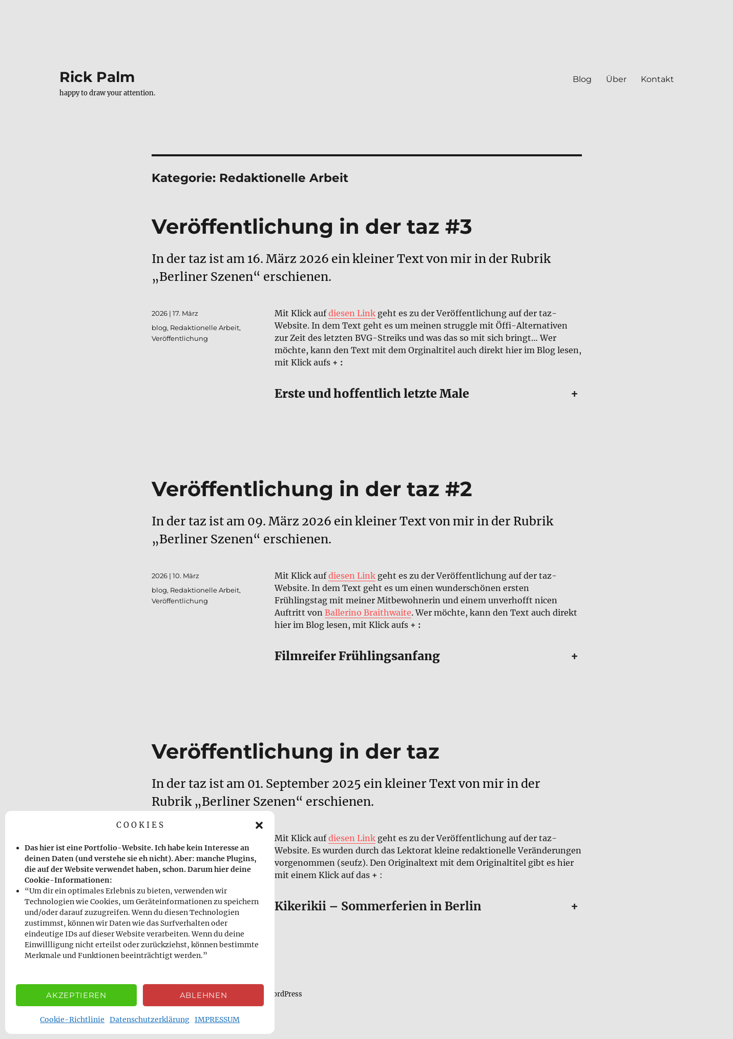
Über (616, 79)
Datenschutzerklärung (150, 1019)
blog (159, 327)
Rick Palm (97, 77)
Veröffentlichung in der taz (295, 751)
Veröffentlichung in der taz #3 (312, 226)
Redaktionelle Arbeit (204, 327)
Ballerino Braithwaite (368, 612)
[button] (259, 825)
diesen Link (351, 313)
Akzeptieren (76, 995)
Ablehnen (203, 995)
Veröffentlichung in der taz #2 (312, 488)
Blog (582, 79)
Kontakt (657, 79)
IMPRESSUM (217, 1019)
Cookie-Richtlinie (72, 1019)
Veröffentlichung (180, 338)
